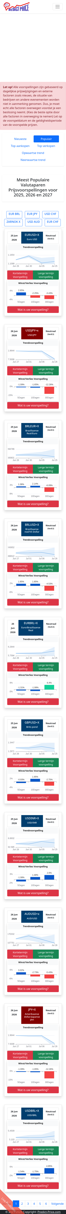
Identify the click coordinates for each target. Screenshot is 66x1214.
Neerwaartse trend (33, 160)
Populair (46, 139)
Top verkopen (46, 146)
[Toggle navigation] (57, 6)
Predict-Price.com (49, 1212)
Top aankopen (20, 146)
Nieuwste (20, 139)
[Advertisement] (33, 48)
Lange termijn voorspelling (46, 275)
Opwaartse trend (33, 153)
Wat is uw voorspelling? (33, 310)
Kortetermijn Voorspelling (20, 275)
